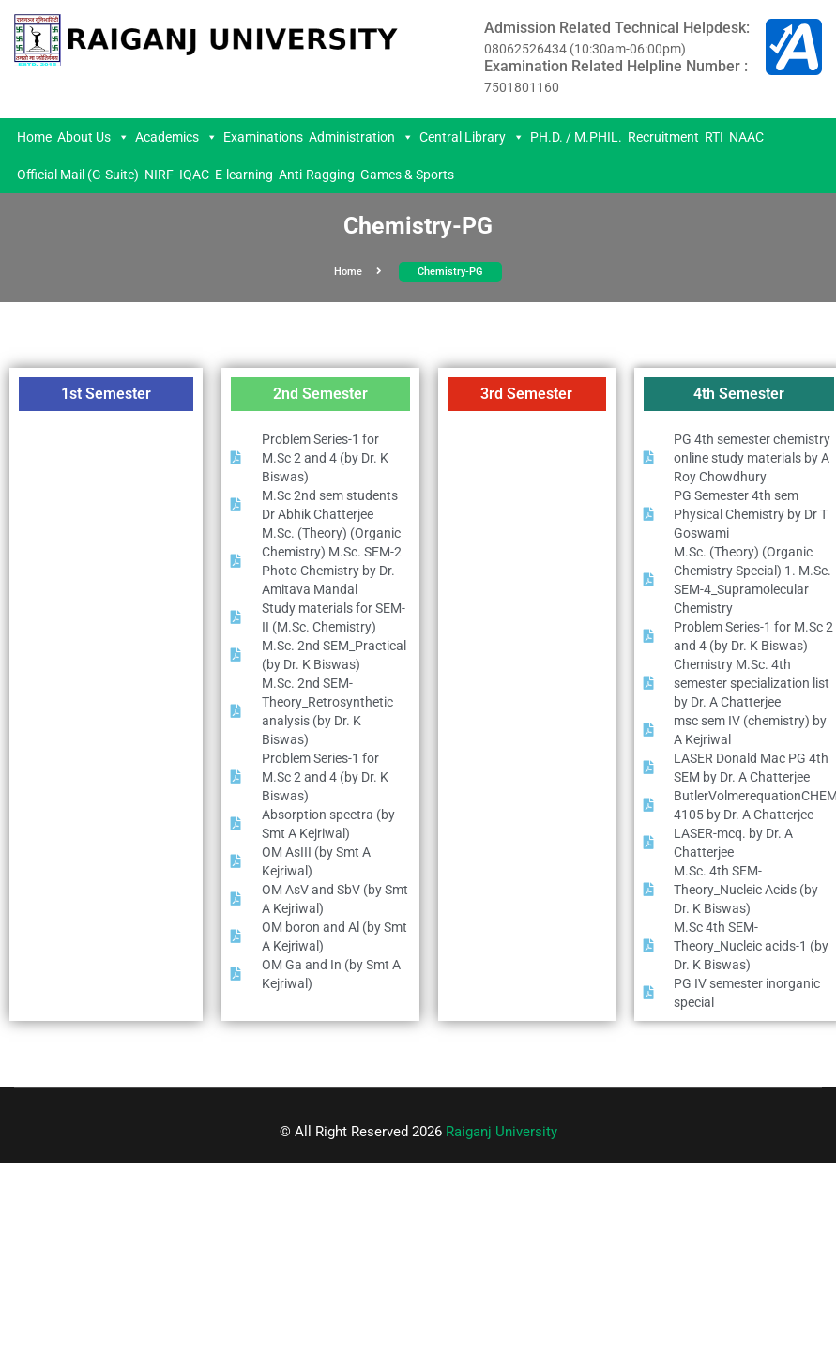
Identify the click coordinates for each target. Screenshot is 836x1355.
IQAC (194, 174)
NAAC (746, 137)
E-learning (244, 174)
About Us (93, 137)
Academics (176, 137)
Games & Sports (407, 174)
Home (34, 137)
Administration (361, 137)
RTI (714, 137)
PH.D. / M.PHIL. (576, 137)
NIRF (159, 174)
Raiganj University (501, 1131)
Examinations (263, 137)
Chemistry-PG (450, 272)
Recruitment (663, 137)
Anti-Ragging (317, 174)
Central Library (471, 137)
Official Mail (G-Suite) (78, 174)
